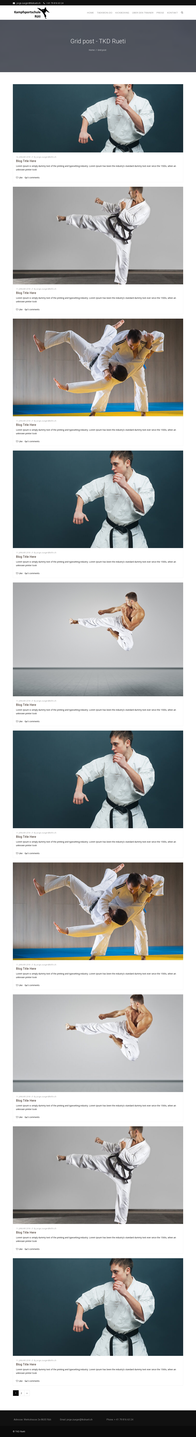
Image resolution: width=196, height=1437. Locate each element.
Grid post (102, 50)
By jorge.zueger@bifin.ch (45, 157)
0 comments (32, 177)
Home (90, 12)
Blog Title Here (26, 161)
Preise (160, 12)
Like (19, 177)
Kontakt (172, 12)
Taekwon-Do (104, 12)
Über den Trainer (142, 12)
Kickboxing (122, 12)
